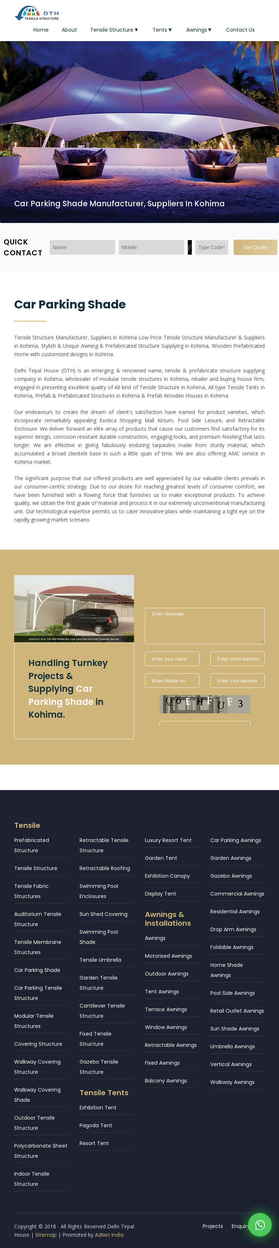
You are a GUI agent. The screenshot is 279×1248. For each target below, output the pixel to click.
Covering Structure (38, 1044)
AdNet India (109, 1235)
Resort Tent (94, 1143)
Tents (163, 29)
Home (41, 29)
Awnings (199, 29)
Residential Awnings (235, 911)
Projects (213, 1226)
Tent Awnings (162, 991)
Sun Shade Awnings (234, 1028)
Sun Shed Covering (104, 914)
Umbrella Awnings (232, 1046)
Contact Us (240, 29)
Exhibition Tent (98, 1107)
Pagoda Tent (96, 1125)
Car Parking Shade (37, 970)
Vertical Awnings (231, 1064)
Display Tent (160, 893)
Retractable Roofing (105, 868)
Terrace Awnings (166, 1009)
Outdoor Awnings (167, 973)
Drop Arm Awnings (233, 929)
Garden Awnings (230, 858)
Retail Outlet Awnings (237, 1010)
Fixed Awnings (162, 1062)
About (69, 29)
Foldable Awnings (232, 947)
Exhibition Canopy (167, 876)
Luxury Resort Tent (168, 840)
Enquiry (241, 1226)
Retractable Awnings (171, 1045)
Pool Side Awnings (232, 993)
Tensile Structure (115, 29)
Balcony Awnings (166, 1080)
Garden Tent (161, 858)
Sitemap (46, 1235)
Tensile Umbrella (100, 960)
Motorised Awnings (168, 956)
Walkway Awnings (232, 1082)
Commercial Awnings (237, 893)
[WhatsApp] (260, 1226)
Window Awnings (166, 1027)
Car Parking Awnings (235, 840)
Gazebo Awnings (231, 876)
